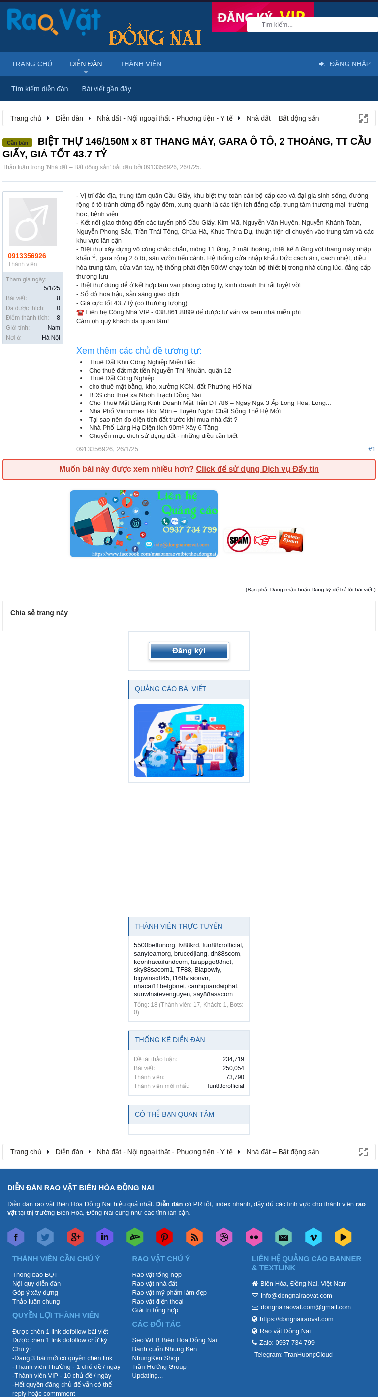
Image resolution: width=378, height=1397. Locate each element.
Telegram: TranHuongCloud (293, 1354)
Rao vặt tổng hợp (157, 1274)
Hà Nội (51, 337)
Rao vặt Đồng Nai (285, 1331)
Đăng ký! (189, 651)
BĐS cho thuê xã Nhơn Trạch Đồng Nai (145, 395)
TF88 (183, 969)
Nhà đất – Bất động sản (78, 167)
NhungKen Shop (155, 1358)
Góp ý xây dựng (35, 1292)
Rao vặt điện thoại (158, 1301)
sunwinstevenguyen (162, 994)
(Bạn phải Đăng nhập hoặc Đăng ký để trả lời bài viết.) (311, 589)
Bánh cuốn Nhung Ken (164, 1349)
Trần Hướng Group (159, 1366)
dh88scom (225, 953)
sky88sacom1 (153, 969)
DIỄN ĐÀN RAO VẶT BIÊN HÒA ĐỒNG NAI (80, 1187)
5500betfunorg (154, 945)
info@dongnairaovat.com (296, 1295)
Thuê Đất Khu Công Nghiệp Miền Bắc (142, 362)
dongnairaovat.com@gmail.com (306, 1307)
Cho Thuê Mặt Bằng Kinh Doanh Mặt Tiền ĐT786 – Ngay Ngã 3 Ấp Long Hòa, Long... (210, 402)
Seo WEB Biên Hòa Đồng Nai (174, 1340)
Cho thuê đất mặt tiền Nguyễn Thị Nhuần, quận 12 (160, 370)
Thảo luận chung (36, 1301)
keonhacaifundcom (161, 961)
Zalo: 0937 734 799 (287, 1342)
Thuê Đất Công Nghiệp (122, 378)
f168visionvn (190, 978)
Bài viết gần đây (106, 89)
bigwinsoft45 (151, 978)
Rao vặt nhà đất (154, 1283)
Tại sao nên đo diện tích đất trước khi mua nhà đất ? (163, 419)
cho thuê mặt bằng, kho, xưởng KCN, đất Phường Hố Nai (170, 386)
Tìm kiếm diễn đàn (39, 89)
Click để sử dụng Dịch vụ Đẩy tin (257, 469)
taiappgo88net (211, 961)
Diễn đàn (86, 64)
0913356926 (160, 167)
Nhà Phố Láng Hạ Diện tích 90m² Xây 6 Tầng (153, 427)
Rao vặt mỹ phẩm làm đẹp (169, 1292)
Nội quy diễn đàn (36, 1283)
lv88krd (189, 945)
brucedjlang (190, 953)
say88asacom (213, 994)
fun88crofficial (222, 945)
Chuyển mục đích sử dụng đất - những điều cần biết (163, 435)
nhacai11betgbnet (159, 986)
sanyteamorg (152, 953)
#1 (372, 449)
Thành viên (141, 64)
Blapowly (207, 969)
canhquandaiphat (212, 986)
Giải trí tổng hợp (155, 1310)
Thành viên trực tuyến (178, 926)
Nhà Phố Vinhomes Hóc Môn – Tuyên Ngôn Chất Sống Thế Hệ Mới (185, 411)
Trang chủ (31, 64)
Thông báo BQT (35, 1274)
